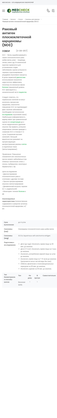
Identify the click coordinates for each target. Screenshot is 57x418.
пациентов (22, 92)
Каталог (13, 19)
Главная (5, 19)
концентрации (15, 122)
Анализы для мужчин (32, 19)
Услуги (20, 19)
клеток (24, 144)
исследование (7, 114)
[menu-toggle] (3, 10)
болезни (5, 87)
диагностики (21, 77)
